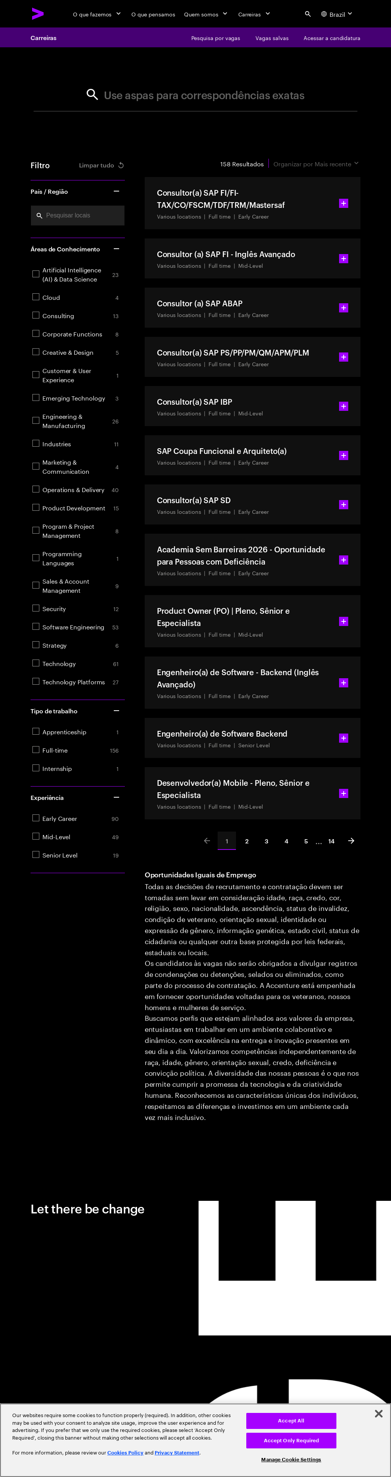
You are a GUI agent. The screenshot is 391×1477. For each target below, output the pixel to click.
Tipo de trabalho (75, 710)
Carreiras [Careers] (44, 37)
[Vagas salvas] (272, 37)
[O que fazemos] (97, 13)
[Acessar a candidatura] (332, 37)
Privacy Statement (177, 1452)
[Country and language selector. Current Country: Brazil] (337, 14)
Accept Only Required (291, 1440)
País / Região (75, 191)
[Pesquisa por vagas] (216, 37)
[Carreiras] (255, 13)
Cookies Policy (125, 1452)
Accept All (291, 1420)
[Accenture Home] (38, 13)
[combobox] (77, 215)
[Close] (378, 1413)
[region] (195, 1440)
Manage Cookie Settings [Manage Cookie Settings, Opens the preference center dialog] (291, 1459)
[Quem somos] (206, 13)
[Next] (351, 841)
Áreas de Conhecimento (75, 249)
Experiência (75, 797)
